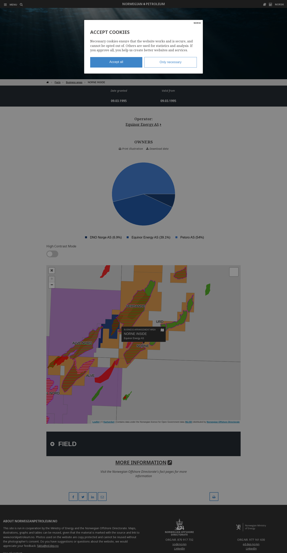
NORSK (197, 23)
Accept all (116, 62)
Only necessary (170, 62)
